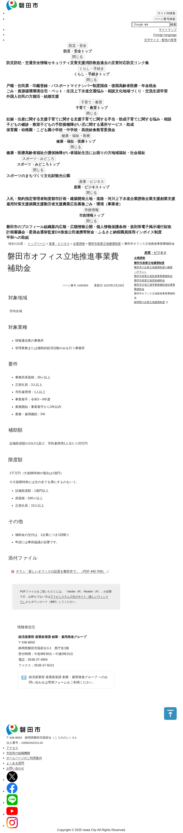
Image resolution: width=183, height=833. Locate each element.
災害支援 (77, 63)
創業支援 (167, 198)
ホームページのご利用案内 (24, 759)
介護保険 (51, 153)
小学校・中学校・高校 (70, 130)
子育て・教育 (92, 108)
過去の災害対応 (113, 63)
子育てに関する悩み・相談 (148, 119)
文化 (119, 91)
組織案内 (51, 227)
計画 (10, 232)
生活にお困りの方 (96, 153)
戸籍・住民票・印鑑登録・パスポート (38, 85)
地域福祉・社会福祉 (128, 153)
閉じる (77, 57)
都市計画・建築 (64, 198)
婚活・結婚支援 (46, 96)
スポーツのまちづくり (25, 175)
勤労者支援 (53, 204)
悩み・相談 (105, 91)
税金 (152, 85)
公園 (66, 175)
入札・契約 (15, 198)
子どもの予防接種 (55, 124)
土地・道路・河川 (100, 198)
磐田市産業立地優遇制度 (104, 243)
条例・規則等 (130, 227)
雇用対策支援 (17, 204)
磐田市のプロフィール (25, 227)
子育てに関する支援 (64, 119)
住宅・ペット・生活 (57, 91)
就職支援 (36, 204)
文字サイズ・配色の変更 (160, 40)
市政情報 (91, 215)
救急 (96, 63)
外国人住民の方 (19, 96)
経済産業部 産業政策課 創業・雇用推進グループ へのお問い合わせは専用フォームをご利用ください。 (68, 680)
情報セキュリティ (55, 63)
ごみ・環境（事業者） (104, 204)
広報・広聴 (68, 227)
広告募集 (77, 204)
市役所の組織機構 (18, 754)
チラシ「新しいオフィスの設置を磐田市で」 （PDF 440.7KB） (62, 571)
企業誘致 (137, 198)
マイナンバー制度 (85, 85)
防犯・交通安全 (27, 63)
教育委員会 (105, 130)
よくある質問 (15, 764)
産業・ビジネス (91, 187)
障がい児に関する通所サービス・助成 (102, 124)
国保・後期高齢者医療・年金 (124, 85)
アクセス (12, 749)
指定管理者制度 (38, 198)
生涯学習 (160, 91)
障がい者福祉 (70, 153)
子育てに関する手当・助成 (103, 119)
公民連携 (75, 232)
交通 (92, 91)
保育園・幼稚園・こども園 (28, 130)
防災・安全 (77, 51)
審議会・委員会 (27, 232)
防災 (10, 63)
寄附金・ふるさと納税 (101, 232)
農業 (66, 204)
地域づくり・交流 (138, 91)
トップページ (36, 243)
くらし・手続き (91, 74)
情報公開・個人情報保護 (98, 227)
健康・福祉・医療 (75, 141)
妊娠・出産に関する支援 (27, 119)
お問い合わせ (15, 769)
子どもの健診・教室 (23, 124)
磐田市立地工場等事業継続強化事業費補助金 (154, 287)
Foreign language (165, 34)
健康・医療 (15, 153)
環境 (36, 91)
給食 (92, 130)
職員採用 (127, 232)
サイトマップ (168, 29)
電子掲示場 (150, 227)
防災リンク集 (137, 63)
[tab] (166, 13)
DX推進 (61, 232)
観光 (59, 175)
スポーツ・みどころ (38, 164)
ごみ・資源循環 (19, 91)
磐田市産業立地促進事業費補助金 (153, 276)
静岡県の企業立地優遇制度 (151, 302)
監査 (51, 232)
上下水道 (81, 91)
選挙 (44, 232)
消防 (89, 63)
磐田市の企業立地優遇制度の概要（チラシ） (153, 269)
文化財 (49, 175)
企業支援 (152, 198)
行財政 (165, 227)
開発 (81, 198)
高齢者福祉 (34, 153)
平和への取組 (17, 237)
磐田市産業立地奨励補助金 (149, 280)
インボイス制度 (148, 232)
